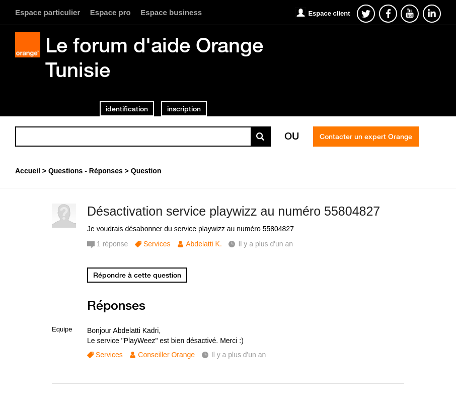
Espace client (329, 13)
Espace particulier (47, 12)
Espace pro (110, 12)
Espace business (171, 12)
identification (127, 108)
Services (157, 244)
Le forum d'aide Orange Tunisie (154, 57)
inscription (184, 108)
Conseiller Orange (166, 355)
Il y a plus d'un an (238, 355)
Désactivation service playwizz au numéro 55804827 (233, 211)
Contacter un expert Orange (366, 136)
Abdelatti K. (204, 244)
